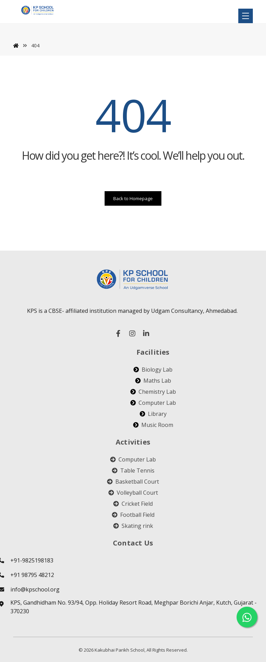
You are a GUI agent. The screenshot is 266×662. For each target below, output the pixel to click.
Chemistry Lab (153, 391)
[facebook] (118, 334)
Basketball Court (133, 481)
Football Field (133, 515)
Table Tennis (133, 470)
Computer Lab (153, 403)
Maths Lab (153, 380)
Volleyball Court (133, 492)
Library (153, 414)
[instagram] (132, 334)
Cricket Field (133, 503)
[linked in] (146, 334)
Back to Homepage (133, 198)
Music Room (153, 425)
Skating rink (133, 526)
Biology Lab (152, 369)
